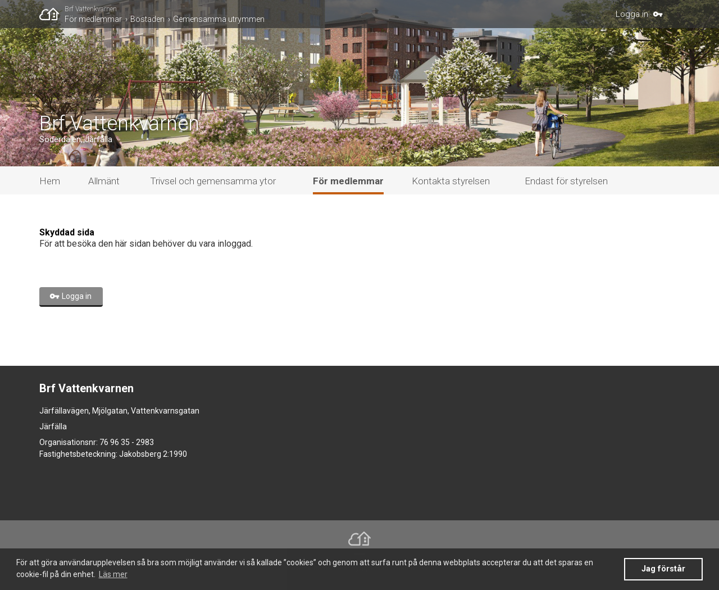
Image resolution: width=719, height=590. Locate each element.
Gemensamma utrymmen (219, 19)
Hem (49, 181)
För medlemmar (93, 19)
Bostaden (147, 19)
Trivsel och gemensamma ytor (213, 181)
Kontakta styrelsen (451, 181)
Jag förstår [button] (663, 569)
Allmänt (104, 181)
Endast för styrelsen (566, 181)
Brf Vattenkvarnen (91, 9)
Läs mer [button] (113, 574)
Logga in (632, 14)
